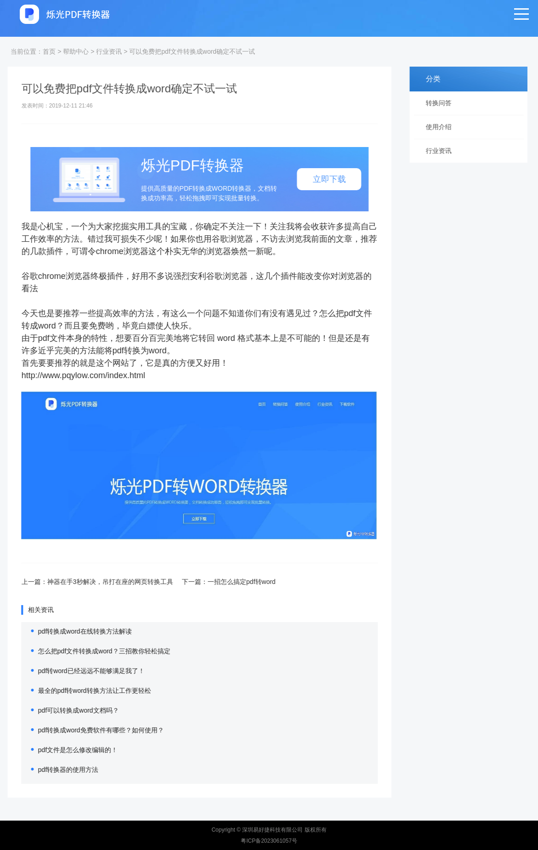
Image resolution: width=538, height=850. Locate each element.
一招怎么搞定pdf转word (231, 581)
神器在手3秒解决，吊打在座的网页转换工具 (100, 581)
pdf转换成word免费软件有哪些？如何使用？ (90, 730)
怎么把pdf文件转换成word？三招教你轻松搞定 (94, 651)
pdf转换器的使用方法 (58, 769)
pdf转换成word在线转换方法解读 (74, 631)
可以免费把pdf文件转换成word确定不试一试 (192, 51)
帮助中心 (76, 51)
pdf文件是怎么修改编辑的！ (67, 750)
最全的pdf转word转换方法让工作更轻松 (84, 690)
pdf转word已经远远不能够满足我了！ (81, 670)
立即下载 (318, 179)
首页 (49, 51)
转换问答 (442, 103)
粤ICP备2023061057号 (269, 841)
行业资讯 (109, 51)
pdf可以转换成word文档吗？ (68, 710)
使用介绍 (442, 126)
